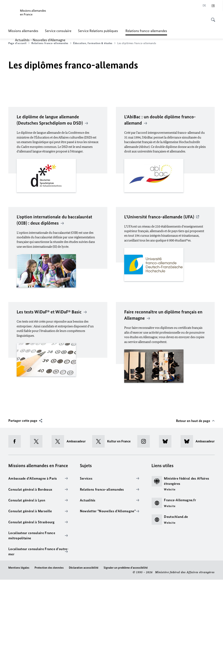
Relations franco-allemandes (146, 30)
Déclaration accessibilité (83, 660)
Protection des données (49, 660)
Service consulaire (58, 31)
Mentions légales (18, 660)
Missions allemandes (23, 31)
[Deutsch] (204, 6)
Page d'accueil (19, 43)
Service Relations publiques (98, 31)
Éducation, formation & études (94, 43)
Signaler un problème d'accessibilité (126, 660)
